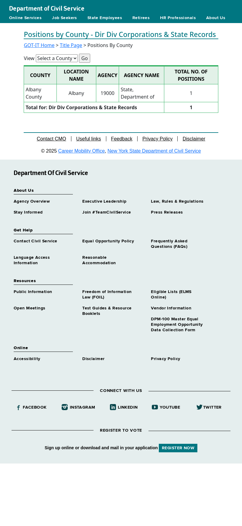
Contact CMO (51, 138)
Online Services (25, 18)
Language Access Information (32, 260)
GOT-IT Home (39, 45)
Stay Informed (28, 212)
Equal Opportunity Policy (108, 241)
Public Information (33, 292)
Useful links (88, 138)
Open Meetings (29, 308)
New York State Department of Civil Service (154, 150)
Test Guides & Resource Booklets (106, 311)
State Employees (104, 18)
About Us (215, 18)
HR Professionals (178, 18)
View (29, 58)
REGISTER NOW (178, 448)
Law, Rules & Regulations (177, 201)
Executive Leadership (104, 201)
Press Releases (167, 212)
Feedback (121, 138)
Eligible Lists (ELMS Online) (171, 294)
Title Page (71, 45)
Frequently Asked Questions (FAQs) (169, 244)
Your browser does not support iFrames (121, 494)
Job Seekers (64, 18)
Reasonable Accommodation (99, 260)
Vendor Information (171, 308)
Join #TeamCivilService (106, 212)
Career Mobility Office (81, 150)
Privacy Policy (157, 138)
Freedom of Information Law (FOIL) (106, 294)
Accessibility (27, 359)
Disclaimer (193, 138)
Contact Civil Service (35, 241)
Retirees (141, 18)
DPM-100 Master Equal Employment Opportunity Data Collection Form (177, 324)
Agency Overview (32, 201)
